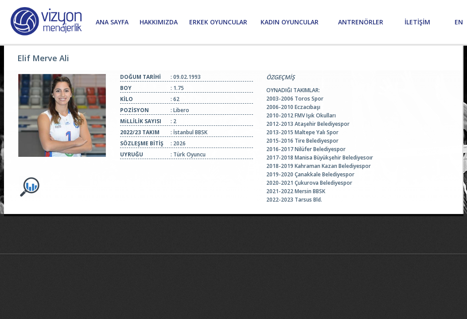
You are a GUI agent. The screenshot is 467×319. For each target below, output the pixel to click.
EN (459, 22)
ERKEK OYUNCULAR (218, 22)
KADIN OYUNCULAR (290, 22)
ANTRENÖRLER (360, 22)
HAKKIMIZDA (159, 22)
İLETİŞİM (417, 22)
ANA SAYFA (112, 22)
